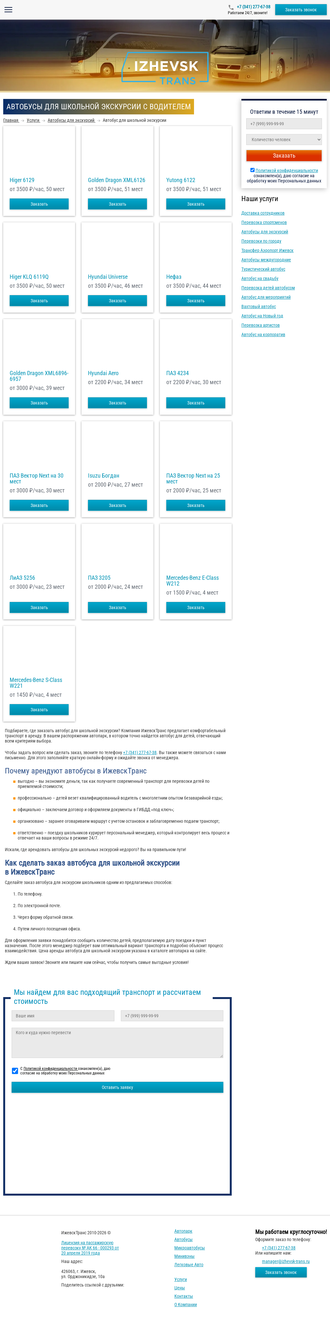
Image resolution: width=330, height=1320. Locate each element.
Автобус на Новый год (262, 315)
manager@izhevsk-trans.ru (286, 1261)
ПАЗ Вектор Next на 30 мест (36, 478)
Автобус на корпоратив (263, 334)
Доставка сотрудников (263, 213)
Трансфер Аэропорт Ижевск (267, 250)
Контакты (183, 1296)
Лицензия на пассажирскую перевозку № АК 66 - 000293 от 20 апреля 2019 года (90, 1248)
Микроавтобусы (189, 1247)
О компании (185, 1304)
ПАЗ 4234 (177, 373)
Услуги (180, 1279)
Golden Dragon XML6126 (116, 180)
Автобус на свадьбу (259, 278)
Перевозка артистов (260, 325)
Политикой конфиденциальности (287, 170)
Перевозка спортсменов (264, 222)
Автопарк (183, 1231)
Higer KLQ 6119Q (29, 277)
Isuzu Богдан (103, 476)
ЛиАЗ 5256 (22, 578)
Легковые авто (188, 1264)
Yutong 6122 (180, 180)
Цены (179, 1287)
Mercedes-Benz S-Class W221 (36, 683)
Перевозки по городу (261, 241)
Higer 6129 (22, 180)
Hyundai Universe (108, 277)
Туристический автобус (263, 269)
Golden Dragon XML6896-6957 (39, 376)
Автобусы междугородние (266, 259)
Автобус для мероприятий (266, 297)
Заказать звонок (301, 9)
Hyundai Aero (103, 373)
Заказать (39, 204)
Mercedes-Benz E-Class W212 (192, 581)
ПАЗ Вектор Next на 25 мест (193, 478)
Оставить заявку (117, 1087)
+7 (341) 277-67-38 (253, 6)
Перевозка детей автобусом (268, 287)
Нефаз (173, 277)
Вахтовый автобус (258, 306)
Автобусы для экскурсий (264, 231)
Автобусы (183, 1239)
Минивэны (184, 1256)
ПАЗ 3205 (99, 578)
